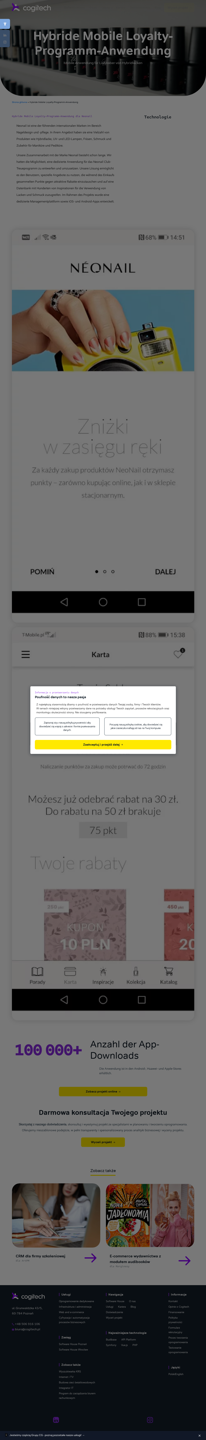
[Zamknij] (199, 1435)
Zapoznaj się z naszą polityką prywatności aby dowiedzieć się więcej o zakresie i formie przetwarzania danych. (67, 726)
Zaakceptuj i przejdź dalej (103, 745)
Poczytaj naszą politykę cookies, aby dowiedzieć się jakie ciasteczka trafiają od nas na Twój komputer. (136, 726)
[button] (5, 24)
